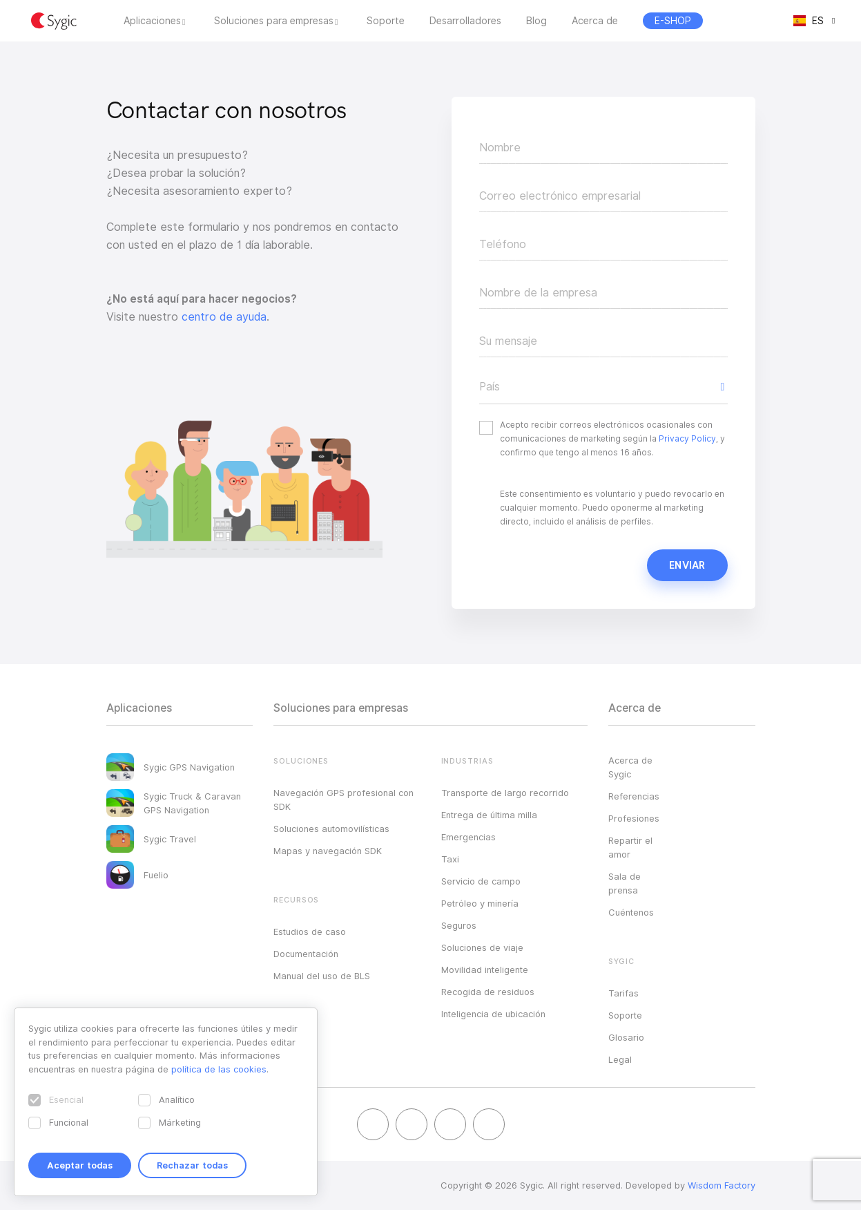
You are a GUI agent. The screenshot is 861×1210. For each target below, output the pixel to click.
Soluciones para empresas (273, 20)
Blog (536, 20)
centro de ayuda (224, 316)
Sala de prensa (624, 883)
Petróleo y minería (480, 903)
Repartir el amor (630, 847)
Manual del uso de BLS (321, 975)
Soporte (386, 20)
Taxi (450, 858)
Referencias (633, 796)
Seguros (458, 925)
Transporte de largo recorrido (505, 792)
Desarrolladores (465, 20)
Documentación (305, 953)
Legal (620, 1059)
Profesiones (633, 818)
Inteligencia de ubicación (493, 1013)
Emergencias (468, 836)
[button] (603, 387)
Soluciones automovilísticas (331, 828)
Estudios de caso (309, 931)
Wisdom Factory (721, 1185)
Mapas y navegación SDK (327, 850)
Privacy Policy (687, 438)
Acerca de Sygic (630, 767)
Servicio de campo (481, 881)
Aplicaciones (152, 20)
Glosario (626, 1037)
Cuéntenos (631, 912)
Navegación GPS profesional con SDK (343, 799)
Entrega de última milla (489, 814)
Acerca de (595, 20)
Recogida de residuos (487, 991)
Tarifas (623, 993)
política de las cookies (219, 1069)
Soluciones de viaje (482, 947)
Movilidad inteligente (484, 969)
